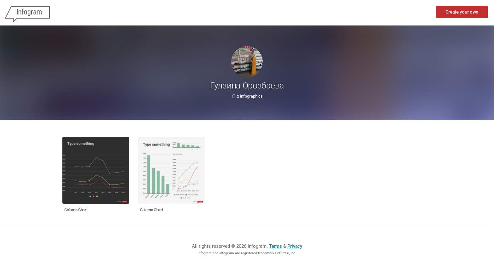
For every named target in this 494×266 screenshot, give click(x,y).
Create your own (462, 12)
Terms (275, 246)
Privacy (294, 246)
